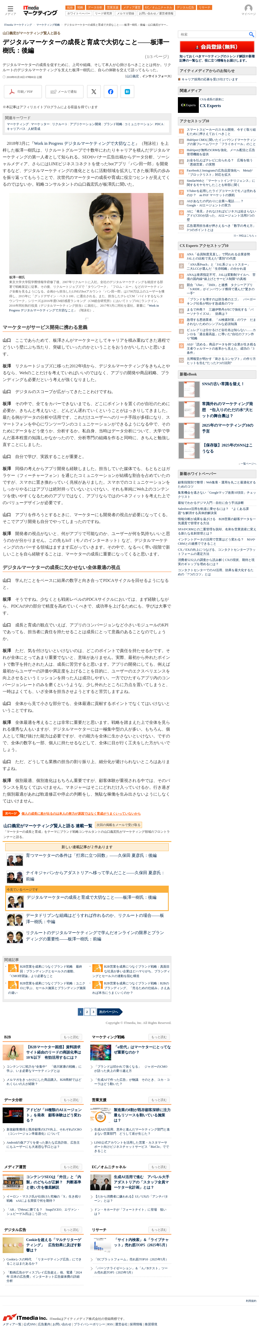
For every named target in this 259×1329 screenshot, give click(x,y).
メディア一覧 (12, 1324)
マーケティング (18, 124)
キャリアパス (16, 129)
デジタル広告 (15, 1230)
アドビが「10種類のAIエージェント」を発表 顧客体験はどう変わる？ (54, 1115)
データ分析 (13, 1100)
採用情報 (136, 1324)
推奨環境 (151, 1324)
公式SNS (30, 1324)
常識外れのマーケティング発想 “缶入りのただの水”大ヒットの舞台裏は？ (227, 409)
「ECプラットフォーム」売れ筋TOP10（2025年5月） (131, 1259)
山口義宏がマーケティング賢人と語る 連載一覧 (47, 826)
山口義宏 (132, 76)
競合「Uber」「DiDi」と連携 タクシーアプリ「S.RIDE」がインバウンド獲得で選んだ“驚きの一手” (221, 289)
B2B (7, 1037)
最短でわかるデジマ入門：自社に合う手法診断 (211, 503)
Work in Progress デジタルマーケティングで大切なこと (84, 143)
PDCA (159, 124)
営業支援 (99, 1100)
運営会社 (121, 1324)
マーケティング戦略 (108, 1037)
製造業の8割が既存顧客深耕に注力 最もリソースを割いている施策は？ (144, 1115)
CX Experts (210, 105)
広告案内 (44, 1324)
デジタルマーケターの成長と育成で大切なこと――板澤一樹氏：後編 (91, 897)
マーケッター (40, 124)
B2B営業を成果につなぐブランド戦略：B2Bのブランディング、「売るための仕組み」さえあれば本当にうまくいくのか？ (131, 988)
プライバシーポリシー (89, 1324)
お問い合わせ (62, 1324)
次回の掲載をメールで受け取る (118, 825)
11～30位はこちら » (245, 235)
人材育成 (34, 129)
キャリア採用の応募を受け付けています (210, 79)
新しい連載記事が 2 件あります (87, 847)
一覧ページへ (248, 463)
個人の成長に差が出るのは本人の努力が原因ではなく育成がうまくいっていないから (81, 813)
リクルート (60, 124)
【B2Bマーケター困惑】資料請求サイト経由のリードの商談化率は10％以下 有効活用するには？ (53, 1052)
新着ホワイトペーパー (198, 474)
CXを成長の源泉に (212, 99)
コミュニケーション (139, 124)
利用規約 (251, 1300)
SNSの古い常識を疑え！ (223, 384)
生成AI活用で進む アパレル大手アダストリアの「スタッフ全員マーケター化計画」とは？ (141, 1182)
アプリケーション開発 (85, 124)
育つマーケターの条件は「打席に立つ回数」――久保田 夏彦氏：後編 (91, 855)
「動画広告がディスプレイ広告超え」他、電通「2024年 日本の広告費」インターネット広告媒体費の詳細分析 (44, 1277)
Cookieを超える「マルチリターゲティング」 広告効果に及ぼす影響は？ (53, 1245)
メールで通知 (67, 91)
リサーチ (99, 1230)
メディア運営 (15, 1167)
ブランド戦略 (113, 124)
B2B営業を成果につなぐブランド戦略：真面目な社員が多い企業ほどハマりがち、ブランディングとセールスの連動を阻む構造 (131, 971)
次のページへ (108, 1012)
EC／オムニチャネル (109, 1167)
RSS (110, 1324)
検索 (252, 34)
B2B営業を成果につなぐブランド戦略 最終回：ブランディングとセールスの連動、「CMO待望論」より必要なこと (45, 971)
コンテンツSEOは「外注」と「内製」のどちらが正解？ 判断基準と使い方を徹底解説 (53, 1182)
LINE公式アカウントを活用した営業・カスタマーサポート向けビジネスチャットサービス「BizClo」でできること (131, 1147)
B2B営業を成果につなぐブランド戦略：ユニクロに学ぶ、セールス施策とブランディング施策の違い (47, 988)
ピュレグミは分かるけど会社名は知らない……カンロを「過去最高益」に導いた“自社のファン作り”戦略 (221, 334)
